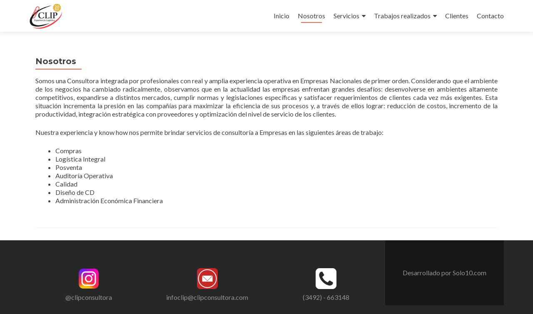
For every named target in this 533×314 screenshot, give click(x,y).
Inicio (281, 16)
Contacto (490, 16)
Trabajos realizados (402, 16)
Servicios (346, 16)
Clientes (456, 16)
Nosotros (311, 16)
